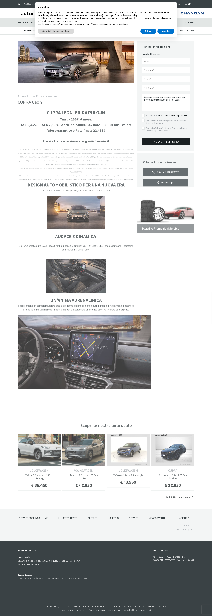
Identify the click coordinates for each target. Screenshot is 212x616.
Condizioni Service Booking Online (105, 609)
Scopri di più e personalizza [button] (55, 31)
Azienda (189, 22)
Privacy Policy (66, 609)
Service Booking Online (31, 22)
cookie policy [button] (131, 15)
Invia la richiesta (166, 142)
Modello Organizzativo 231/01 (138, 609)
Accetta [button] (166, 31)
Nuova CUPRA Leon (186, 30)
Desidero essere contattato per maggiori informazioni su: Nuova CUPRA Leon (166, 102)
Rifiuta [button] (148, 31)
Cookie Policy (81, 609)
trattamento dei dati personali (173, 116)
